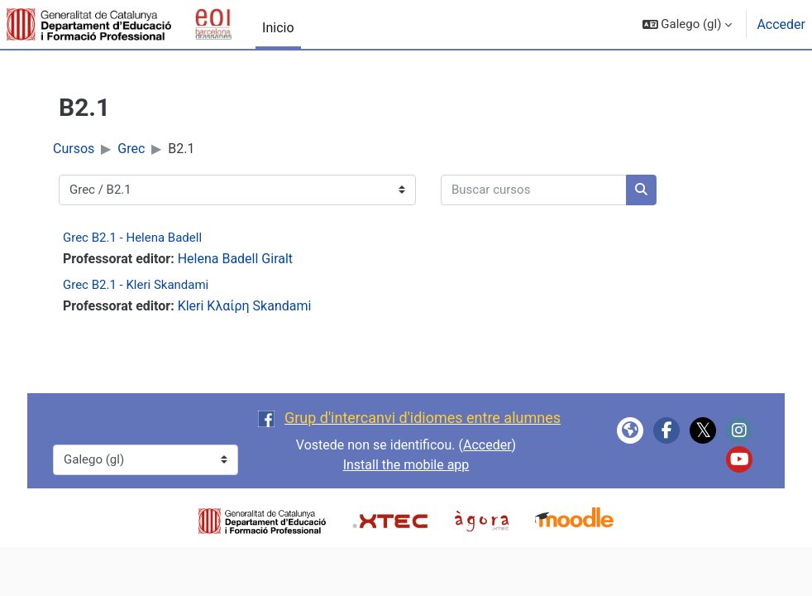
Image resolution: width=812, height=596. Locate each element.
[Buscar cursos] (534, 190)
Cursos (73, 148)
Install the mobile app (406, 465)
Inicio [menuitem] (278, 28)
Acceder (781, 24)
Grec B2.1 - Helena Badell (132, 237)
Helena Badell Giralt (235, 259)
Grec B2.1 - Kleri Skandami (135, 284)
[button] (687, 24)
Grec (131, 148)
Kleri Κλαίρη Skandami (245, 306)
